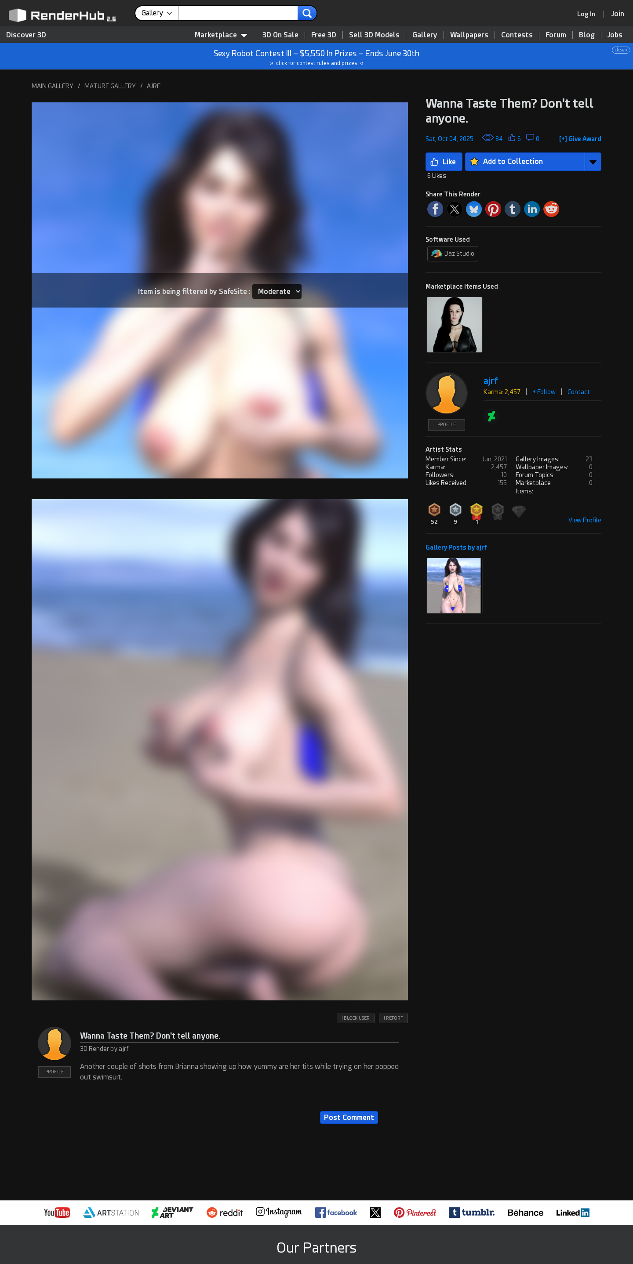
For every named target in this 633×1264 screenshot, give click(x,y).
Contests (517, 35)
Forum (556, 35)
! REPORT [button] (393, 1018)
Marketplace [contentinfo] (221, 35)
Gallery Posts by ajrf (456, 547)
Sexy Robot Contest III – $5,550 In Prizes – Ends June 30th (317, 56)
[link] (589, 14)
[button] (580, 137)
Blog (587, 35)
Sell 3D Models (374, 35)
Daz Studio (452, 253)
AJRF (153, 86)
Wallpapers (469, 35)
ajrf (491, 381)
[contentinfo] (160, 13)
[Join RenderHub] (617, 14)
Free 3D (323, 35)
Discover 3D (26, 35)
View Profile (584, 520)
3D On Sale (280, 35)
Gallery (424, 35)
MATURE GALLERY (110, 86)
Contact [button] (579, 391)
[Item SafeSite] (277, 291)
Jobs (615, 35)
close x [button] (621, 49)
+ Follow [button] (544, 391)
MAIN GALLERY (52, 86)
